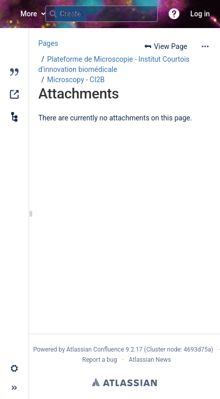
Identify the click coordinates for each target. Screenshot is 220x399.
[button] (174, 14)
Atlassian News (150, 359)
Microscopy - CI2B (76, 80)
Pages (48, 43)
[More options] (205, 46)
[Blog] (14, 72)
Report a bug (99, 359)
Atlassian (124, 382)
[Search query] (101, 14)
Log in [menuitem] (200, 14)
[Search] (53, 14)
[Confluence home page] (10, 14)
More (28, 14)
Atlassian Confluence (95, 349)
